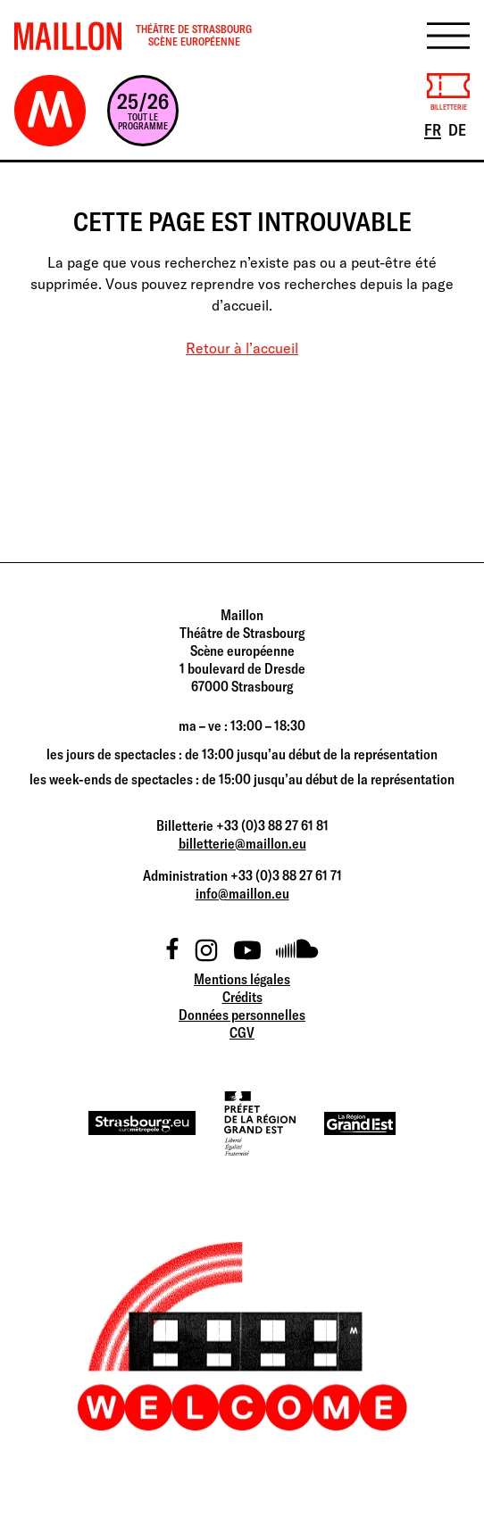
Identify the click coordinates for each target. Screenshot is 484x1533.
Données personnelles (242, 1014)
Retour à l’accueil (242, 348)
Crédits (242, 997)
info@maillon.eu (242, 893)
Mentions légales (242, 979)
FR (434, 128)
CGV (242, 1032)
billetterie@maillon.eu (242, 843)
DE (458, 128)
